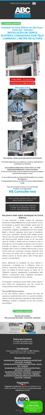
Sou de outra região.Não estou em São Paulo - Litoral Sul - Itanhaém (22, 317)
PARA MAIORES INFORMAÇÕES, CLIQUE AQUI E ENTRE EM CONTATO (22, 199)
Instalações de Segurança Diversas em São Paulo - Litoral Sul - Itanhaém (22, 376)
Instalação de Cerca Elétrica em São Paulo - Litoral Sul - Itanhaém (23, 365)
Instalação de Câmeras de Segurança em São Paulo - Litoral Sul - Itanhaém (23, 361)
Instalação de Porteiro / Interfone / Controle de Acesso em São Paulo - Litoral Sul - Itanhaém (23, 373)
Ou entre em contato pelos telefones (22, 207)
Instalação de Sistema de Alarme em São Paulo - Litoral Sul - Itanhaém (23, 369)
